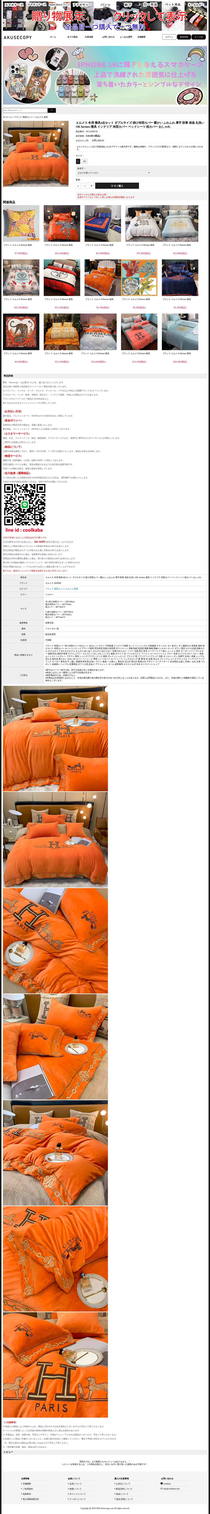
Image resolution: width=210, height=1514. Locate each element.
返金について (122, 1494)
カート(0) (198, 37)
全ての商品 (72, 37)
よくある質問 (126, 37)
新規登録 (184, 37)
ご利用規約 (28, 1489)
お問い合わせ (108, 37)
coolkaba (167, 1484)
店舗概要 (141, 37)
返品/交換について (124, 1499)
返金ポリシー (13, 420)
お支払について (123, 1484)
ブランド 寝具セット (23, 117)
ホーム (53, 37)
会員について (75, 1484)
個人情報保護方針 (31, 1499)
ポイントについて (77, 1494)
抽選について (75, 1489)
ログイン (169, 37)
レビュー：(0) (82, 140)
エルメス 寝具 (41, 117)
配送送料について (124, 1489)
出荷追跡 (89, 37)
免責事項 (27, 1494)
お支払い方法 (13, 411)
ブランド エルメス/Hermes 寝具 (18, 245)
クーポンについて (77, 1499)
